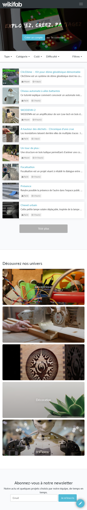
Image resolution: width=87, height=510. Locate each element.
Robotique (43, 437)
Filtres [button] (77, 56)
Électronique (43, 287)
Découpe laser (43, 362)
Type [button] (8, 56)
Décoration (43, 400)
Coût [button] (38, 56)
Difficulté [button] (52, 56)
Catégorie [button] (23, 56)
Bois (43, 324)
